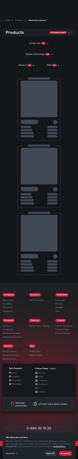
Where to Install (36, 355)
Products (8, 320)
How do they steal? (64, 326)
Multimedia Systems (11, 333)
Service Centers (9, 359)
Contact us (8, 311)
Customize (12, 453)
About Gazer (8, 300)
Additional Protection (12, 337)
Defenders (62, 295)
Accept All (65, 453)
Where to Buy (35, 351)
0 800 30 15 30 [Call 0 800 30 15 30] (39, 428)
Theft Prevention (36, 300)
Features (34, 320)
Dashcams (7, 326)
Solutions (35, 295)
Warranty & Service (11, 355)
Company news (62, 329)
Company (9, 295)
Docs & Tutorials (10, 351)
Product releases (63, 333)
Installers (59, 307)
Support (8, 346)
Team (57, 311)
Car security (8, 329)
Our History (7, 304)
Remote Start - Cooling (39, 326)
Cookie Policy (59, 446)
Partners (59, 304)
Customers (60, 300)
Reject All (50, 453)
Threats (61, 320)
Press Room (8, 307)
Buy (32, 346)
